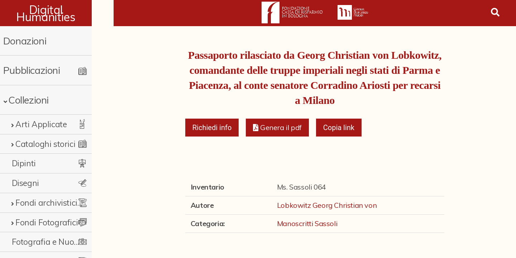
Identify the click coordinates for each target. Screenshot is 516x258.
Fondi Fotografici (46, 222)
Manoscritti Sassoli (307, 223)
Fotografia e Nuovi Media (55, 241)
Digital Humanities (57, 13)
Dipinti (24, 163)
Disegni (25, 183)
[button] (277, 128)
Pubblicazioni (31, 70)
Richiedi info (212, 127)
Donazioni (24, 40)
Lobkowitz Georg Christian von (327, 205)
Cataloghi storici (45, 144)
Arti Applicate (41, 124)
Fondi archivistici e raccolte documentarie (59, 202)
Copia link (338, 127)
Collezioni (28, 100)
